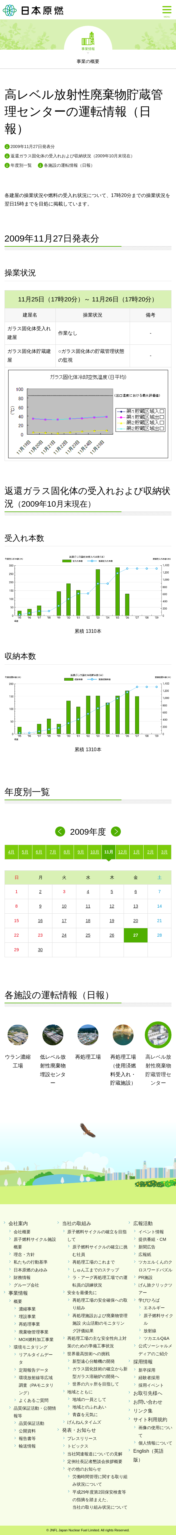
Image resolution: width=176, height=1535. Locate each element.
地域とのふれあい (89, 1407)
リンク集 (143, 1410)
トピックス (77, 1446)
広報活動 (143, 1223)
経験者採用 (149, 1377)
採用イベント (151, 1385)
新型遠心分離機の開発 (93, 1361)
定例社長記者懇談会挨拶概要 (94, 1461)
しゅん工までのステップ (95, 1269)
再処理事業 (29, 1324)
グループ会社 (26, 1285)
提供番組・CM (152, 1239)
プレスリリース (82, 1438)
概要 (18, 1301)
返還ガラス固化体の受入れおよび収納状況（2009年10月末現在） (73, 155)
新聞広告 (146, 1246)
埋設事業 (27, 1316)
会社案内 (18, 1223)
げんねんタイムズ (84, 1422)
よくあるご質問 (33, 1400)
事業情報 (88, 48)
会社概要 (22, 1231)
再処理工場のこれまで (93, 1262)
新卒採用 (146, 1370)
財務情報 (22, 1277)
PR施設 (145, 1277)
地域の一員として (89, 1399)
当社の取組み (76, 1223)
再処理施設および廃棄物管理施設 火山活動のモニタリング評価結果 (100, 1323)
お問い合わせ (147, 1402)
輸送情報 (27, 1446)
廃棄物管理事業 (33, 1332)
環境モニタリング (31, 1347)
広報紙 (144, 1254)
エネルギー (154, 1307)
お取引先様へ (147, 1393)
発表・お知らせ (79, 1430)
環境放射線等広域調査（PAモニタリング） (36, 1385)
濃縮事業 (27, 1309)
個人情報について (155, 1443)
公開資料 (27, 1430)
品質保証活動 (31, 1423)
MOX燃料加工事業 (36, 1339)
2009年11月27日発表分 (33, 146)
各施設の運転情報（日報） (69, 165)
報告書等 (27, 1438)
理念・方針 (24, 1254)
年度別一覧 (21, 165)
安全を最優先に (82, 1292)
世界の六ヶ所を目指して (95, 1384)
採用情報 (143, 1361)
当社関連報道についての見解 (94, 1453)
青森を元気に (85, 1414)
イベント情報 (151, 1231)
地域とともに (80, 1391)
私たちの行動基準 (31, 1262)
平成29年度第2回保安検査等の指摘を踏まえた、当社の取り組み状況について (100, 1500)
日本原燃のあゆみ (31, 1269)
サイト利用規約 (150, 1419)
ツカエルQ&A (157, 1338)
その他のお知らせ (84, 1469)
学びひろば (149, 1300)
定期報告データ (33, 1370)
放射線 (150, 1330)
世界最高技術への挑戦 (88, 1353)
